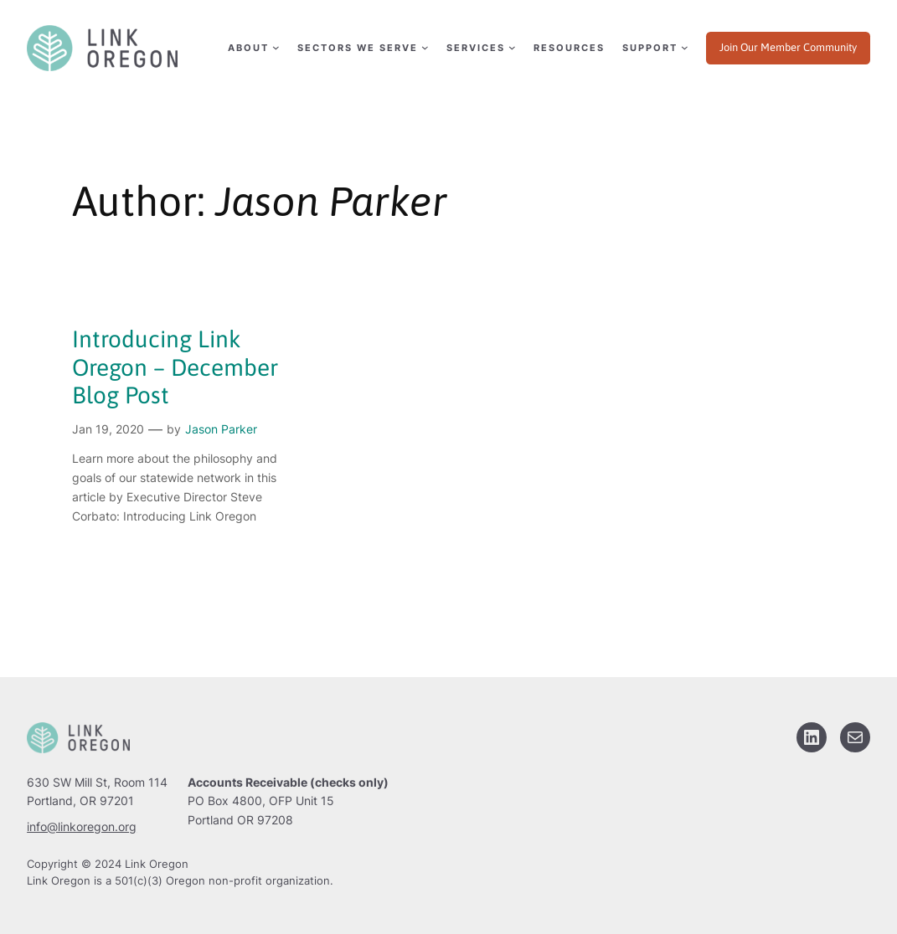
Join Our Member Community (788, 47)
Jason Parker (221, 429)
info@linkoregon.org (82, 826)
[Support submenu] (654, 48)
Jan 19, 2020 (108, 429)
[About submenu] (252, 48)
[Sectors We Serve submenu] (361, 48)
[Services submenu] (479, 48)
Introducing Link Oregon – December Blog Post (175, 367)
